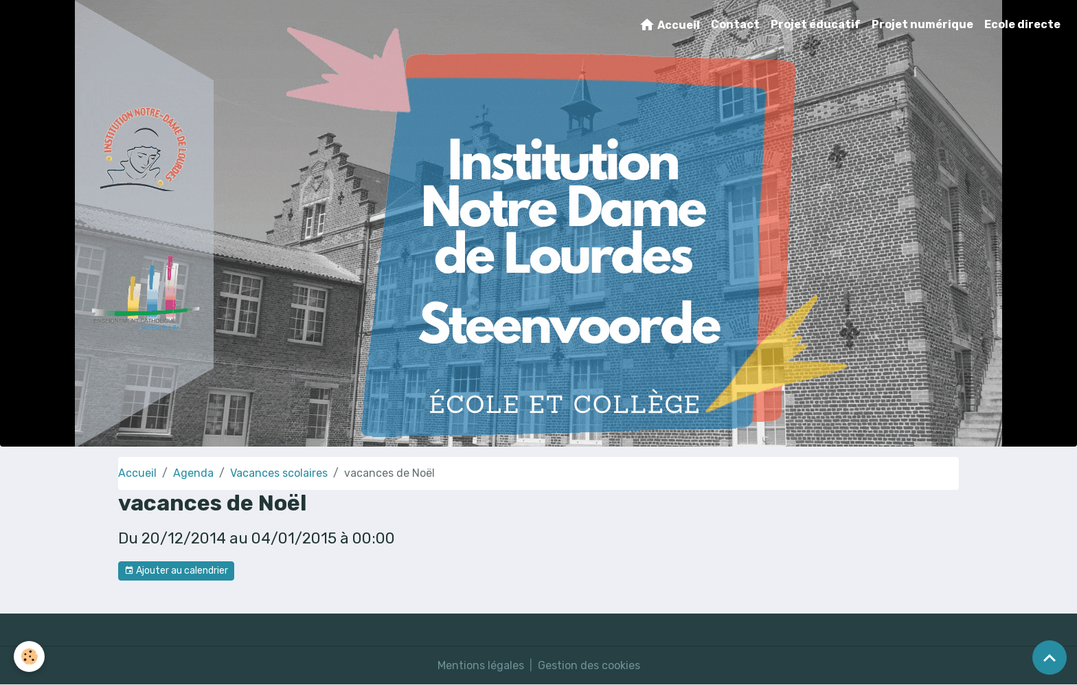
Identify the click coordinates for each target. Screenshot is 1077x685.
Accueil (669, 24)
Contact (735, 24)
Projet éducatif (816, 24)
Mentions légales (481, 665)
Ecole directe (1022, 24)
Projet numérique (922, 24)
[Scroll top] (1049, 657)
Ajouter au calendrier (176, 571)
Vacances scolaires (279, 473)
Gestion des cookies (589, 665)
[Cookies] (29, 656)
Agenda (193, 473)
